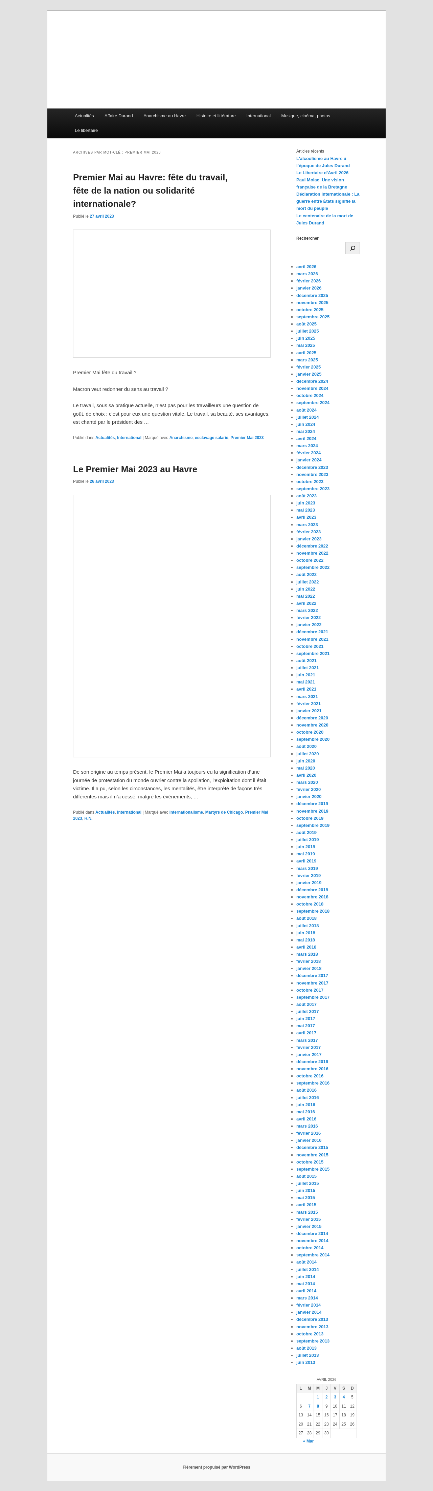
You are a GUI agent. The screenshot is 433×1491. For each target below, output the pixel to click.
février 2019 (308, 875)
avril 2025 (306, 352)
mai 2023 (305, 510)
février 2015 (308, 1219)
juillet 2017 (307, 1011)
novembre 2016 (312, 1068)
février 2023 (308, 531)
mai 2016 (305, 1111)
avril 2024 (306, 438)
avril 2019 (306, 860)
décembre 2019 (312, 803)
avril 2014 (306, 1290)
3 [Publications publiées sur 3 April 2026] (335, 1397)
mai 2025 (305, 345)
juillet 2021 (307, 667)
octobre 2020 (309, 732)
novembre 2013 (312, 1326)
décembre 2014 (312, 1233)
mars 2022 (307, 610)
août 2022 (306, 574)
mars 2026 (307, 273)
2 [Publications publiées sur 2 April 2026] (326, 1397)
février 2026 (308, 280)
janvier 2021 (308, 710)
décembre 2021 (312, 631)
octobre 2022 (309, 560)
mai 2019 (305, 853)
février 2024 (308, 452)
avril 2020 (306, 775)
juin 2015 (305, 1190)
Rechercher (307, 238)
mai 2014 (305, 1283)
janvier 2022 (308, 624)
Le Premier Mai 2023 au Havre (135, 469)
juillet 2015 (307, 1183)
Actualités (84, 115)
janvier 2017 (308, 1054)
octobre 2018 (309, 904)
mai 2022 (305, 596)
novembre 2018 (312, 896)
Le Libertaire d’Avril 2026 (322, 172)
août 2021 (306, 660)
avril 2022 (306, 603)
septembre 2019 (312, 825)
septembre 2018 (312, 911)
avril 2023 (306, 517)
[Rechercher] (352, 248)
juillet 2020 (307, 753)
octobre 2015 (309, 1162)
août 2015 (306, 1176)
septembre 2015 (312, 1169)
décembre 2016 (312, 1061)
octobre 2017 (309, 990)
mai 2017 (305, 1025)
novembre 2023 (312, 474)
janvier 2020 (308, 796)
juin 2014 (305, 1276)
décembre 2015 (312, 1147)
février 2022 (308, 617)
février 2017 (308, 1047)
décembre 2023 (312, 467)
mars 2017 (307, 1040)
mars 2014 (307, 1297)
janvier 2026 (308, 288)
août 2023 (306, 495)
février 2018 (308, 961)
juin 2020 (305, 760)
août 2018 (306, 918)
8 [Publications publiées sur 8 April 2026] (318, 1406)
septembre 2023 (312, 488)
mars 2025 (307, 359)
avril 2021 (306, 689)
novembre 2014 (312, 1240)
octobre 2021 (309, 646)
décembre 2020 (312, 717)
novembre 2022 (312, 553)
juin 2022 (305, 589)
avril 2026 (306, 266)
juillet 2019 (307, 839)
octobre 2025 (309, 309)
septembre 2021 (312, 653)
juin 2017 (305, 1018)
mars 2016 (307, 1126)
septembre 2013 (312, 1341)
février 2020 (308, 789)
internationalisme (186, 812)
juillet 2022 (307, 581)
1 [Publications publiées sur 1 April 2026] (318, 1397)
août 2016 (306, 1090)
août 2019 (306, 832)
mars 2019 (307, 868)
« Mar (308, 1441)
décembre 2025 (312, 295)
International (258, 115)
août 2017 (306, 1004)
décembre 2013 (312, 1319)
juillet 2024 (307, 417)
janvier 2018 (308, 968)
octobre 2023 (309, 481)
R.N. (88, 818)
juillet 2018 (307, 925)
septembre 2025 (312, 316)
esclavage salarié (211, 437)
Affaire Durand (119, 115)
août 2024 (306, 410)
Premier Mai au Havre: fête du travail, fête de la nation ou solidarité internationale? (150, 190)
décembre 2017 (312, 975)
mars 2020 (307, 782)
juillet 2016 (307, 1097)
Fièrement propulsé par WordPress (216, 1467)
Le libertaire (86, 130)
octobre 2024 (309, 395)
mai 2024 (305, 431)
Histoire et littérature (216, 115)
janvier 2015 (308, 1226)
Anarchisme (181, 437)
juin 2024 (305, 424)
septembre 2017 (312, 997)
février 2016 (308, 1133)
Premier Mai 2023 (247, 437)
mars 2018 (307, 954)
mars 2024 (307, 445)
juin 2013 (305, 1362)
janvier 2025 (308, 374)
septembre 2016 (312, 1083)
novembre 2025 (312, 302)
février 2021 (308, 703)
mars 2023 (307, 524)
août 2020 (306, 746)
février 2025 (308, 367)
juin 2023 (305, 502)
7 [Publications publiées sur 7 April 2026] (309, 1406)
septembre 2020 (312, 739)
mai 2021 (305, 681)
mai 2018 (305, 939)
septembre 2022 (312, 567)
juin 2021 (305, 674)
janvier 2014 (308, 1312)
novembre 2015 (312, 1154)
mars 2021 (307, 696)
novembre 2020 (312, 725)
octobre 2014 (309, 1247)
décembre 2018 (312, 889)
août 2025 (306, 323)
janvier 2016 (308, 1140)
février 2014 (308, 1305)
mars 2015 (307, 1212)
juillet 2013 (307, 1355)
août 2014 (306, 1262)
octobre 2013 (309, 1333)
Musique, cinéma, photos (306, 115)
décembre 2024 (312, 381)
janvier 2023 (308, 538)
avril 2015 (306, 1204)
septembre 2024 (312, 402)
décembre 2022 (312, 546)
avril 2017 (306, 1032)
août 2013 (306, 1348)
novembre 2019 (312, 811)
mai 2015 (305, 1197)
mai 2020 (305, 768)
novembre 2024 (312, 388)
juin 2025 (305, 338)
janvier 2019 (308, 882)
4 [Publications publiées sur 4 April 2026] (344, 1397)
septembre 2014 (312, 1254)
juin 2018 (305, 932)
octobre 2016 (309, 1075)
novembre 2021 (312, 639)
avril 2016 (306, 1118)
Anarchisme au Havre (164, 115)
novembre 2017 (312, 983)
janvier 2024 (308, 459)
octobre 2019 (309, 818)
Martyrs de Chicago (224, 812)
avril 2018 (306, 947)
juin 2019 (305, 846)
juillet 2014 (307, 1269)
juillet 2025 (307, 331)
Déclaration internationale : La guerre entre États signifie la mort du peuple (327, 201)
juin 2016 (305, 1104)
